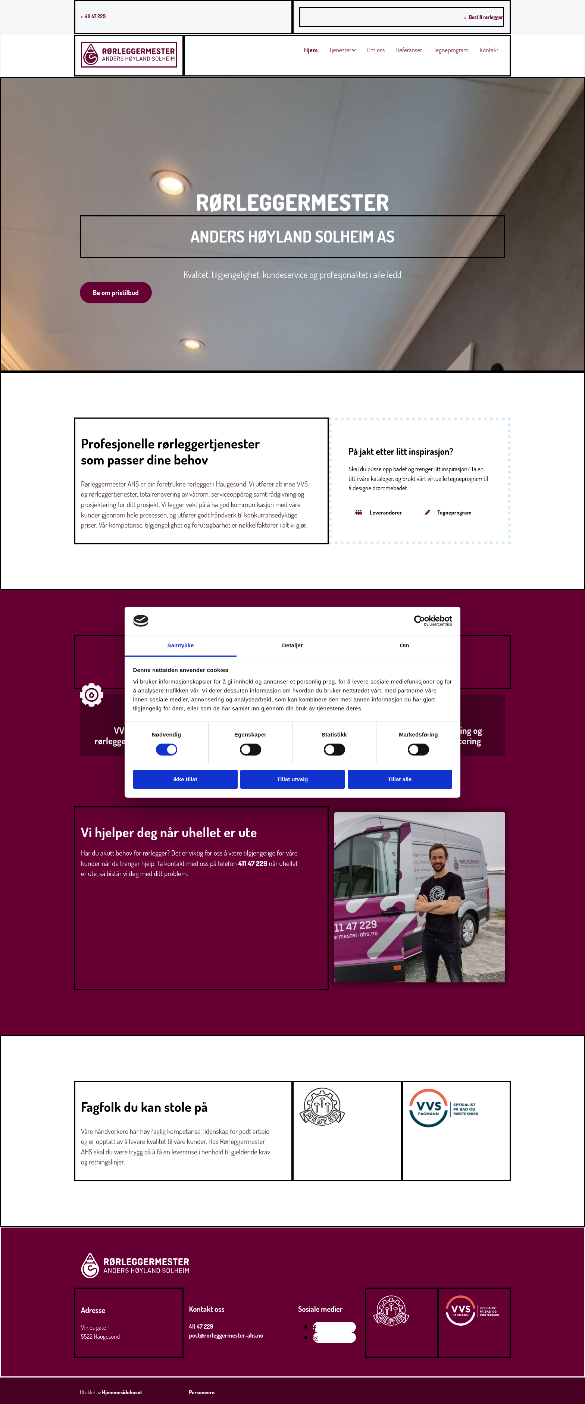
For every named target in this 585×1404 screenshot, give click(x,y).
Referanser (409, 50)
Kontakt (489, 50)
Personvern (202, 1392)
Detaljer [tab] (292, 645)
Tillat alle (400, 779)
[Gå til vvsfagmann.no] (444, 1125)
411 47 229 (95, 16)
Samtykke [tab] (181, 645)
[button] (116, 292)
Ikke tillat (185, 779)
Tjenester (340, 50)
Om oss (376, 50)
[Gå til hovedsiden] (129, 65)
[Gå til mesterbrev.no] (322, 1123)
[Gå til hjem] (135, 1277)
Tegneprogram (451, 50)
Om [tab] (404, 645)
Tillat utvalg (292, 779)
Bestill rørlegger (486, 17)
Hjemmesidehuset (122, 1392)
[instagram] (315, 1338)
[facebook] (315, 1328)
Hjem (311, 50)
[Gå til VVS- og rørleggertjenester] (91, 712)
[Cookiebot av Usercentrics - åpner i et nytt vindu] (419, 620)
